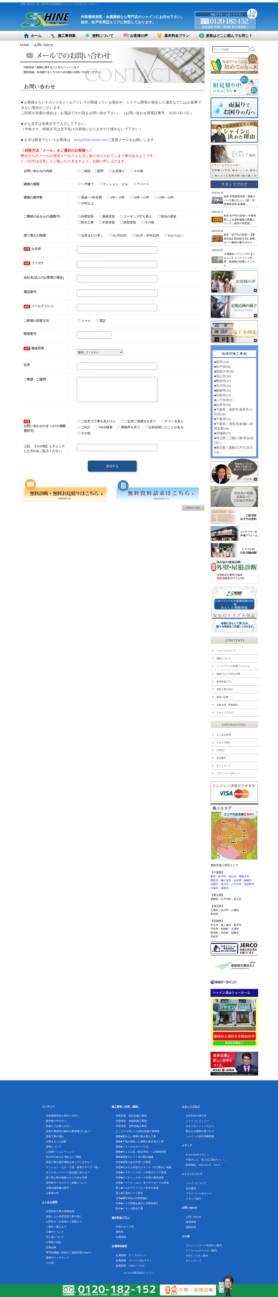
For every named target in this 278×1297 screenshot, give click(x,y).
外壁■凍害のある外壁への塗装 (133, 1162)
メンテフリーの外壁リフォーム (233, 666)
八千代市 (236, 884)
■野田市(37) (222, 381)
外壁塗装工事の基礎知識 (60, 1211)
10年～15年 (139, 197)
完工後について (55, 1237)
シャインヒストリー (197, 1120)
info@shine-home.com (90, 140)
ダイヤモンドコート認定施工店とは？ (68, 1172)
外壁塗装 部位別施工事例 (131, 1115)
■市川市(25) (222, 385)
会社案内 (221, 758)
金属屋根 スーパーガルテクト (134, 1260)
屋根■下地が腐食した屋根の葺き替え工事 (140, 1141)
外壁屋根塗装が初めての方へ (62, 1115)
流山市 (232, 876)
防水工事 (86, 222)
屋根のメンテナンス (57, 1257)
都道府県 (34, 348)
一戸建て (86, 184)
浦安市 (225, 888)
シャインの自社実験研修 (200, 1136)
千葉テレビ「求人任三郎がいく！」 (206, 1159)
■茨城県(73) (222, 433)
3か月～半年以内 (145, 235)
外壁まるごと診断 (56, 1141)
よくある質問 (223, 734)
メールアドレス (39, 306)
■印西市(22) (222, 395)
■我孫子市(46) (224, 371)
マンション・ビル (113, 184)
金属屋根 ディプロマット (131, 1255)
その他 (136, 171)
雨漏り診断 (222, 697)
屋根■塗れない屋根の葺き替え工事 (136, 1136)
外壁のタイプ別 (125, 1226)
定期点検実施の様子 (57, 1187)
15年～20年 (164, 197)
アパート (141, 184)
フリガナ (34, 263)
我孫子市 (244, 876)
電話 (101, 320)
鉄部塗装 (128, 222)
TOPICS (220, 750)
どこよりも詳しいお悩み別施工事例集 (138, 1131)
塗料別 (119, 1231)
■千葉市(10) (222, 419)
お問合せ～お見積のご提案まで (64, 1221)
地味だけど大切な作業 (228, 673)
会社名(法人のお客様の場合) (44, 277)
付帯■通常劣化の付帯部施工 (132, 1198)
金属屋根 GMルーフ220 (130, 1265)
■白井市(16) (222, 404)
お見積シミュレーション (60, 1151)
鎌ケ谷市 (226, 880)
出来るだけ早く (90, 235)
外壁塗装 (86, 216)
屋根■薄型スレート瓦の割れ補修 (134, 1156)
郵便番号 (30, 333)
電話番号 (30, 292)
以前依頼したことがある (164, 432)
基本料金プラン (224, 681)
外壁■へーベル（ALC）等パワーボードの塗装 (142, 1182)
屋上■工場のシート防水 (129, 1193)
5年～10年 (116, 197)
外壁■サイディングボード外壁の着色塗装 (140, 1177)
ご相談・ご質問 (90, 170)
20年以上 (86, 203)
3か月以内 (117, 235)
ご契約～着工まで (56, 1226)
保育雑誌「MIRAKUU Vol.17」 (204, 1164)
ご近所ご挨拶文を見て (138, 426)
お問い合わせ (193, 1216)
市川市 (225, 884)
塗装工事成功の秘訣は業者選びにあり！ (69, 1131)
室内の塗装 (166, 216)
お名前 (32, 248)
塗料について (223, 658)
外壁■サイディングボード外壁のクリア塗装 (141, 1172)
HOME (24, 45)
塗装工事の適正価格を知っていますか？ (69, 1162)
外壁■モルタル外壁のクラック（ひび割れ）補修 (143, 1167)
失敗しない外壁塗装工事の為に (64, 1216)
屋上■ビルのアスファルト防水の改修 (137, 1187)
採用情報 (191, 1221)
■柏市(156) (221, 362)
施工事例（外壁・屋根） (126, 1106)
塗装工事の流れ (224, 689)
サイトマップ (223, 765)
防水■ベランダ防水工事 (129, 1208)
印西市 (214, 884)
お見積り (117, 171)
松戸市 (222, 876)
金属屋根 (121, 1237)
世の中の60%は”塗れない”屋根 (63, 1156)
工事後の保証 (53, 1242)
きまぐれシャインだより (200, 1126)
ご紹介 (84, 432)
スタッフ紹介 (223, 742)
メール (84, 320)
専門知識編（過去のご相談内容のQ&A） (69, 1252)
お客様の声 (52, 1193)
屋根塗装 (107, 216)
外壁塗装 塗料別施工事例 (131, 1126)
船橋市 (248, 880)
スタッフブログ (224, 712)
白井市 (237, 880)
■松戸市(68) (222, 366)
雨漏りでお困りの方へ (59, 1126)
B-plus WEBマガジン (197, 1154)
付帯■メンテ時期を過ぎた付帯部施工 (137, 1203)
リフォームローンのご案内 (201, 1250)
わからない (174, 235)
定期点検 (51, 1247)
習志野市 (249, 884)
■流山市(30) (222, 376)
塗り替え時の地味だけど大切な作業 (66, 1177)
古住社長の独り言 (196, 1115)
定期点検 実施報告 (227, 704)
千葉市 (214, 888)
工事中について (55, 1231)
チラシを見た (173, 426)
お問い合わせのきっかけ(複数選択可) (45, 430)
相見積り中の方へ (56, 1120)
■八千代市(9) (223, 400)
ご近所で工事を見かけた (97, 426)
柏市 (213, 876)
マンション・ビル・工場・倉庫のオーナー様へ (73, 1167)
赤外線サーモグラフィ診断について (66, 1182)
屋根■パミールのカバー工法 (132, 1146)
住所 (27, 365)
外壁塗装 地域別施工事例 (131, 1120)
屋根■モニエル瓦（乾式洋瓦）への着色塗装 (141, 1151)
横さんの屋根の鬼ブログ (200, 1131)
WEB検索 (104, 432)
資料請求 (191, 1227)
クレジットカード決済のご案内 (204, 1245)
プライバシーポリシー (228, 773)
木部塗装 (107, 222)
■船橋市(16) (222, 390)
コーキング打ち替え (136, 216)
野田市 (214, 880)
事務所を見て (129, 432)
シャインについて (225, 650)
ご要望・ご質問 (35, 379)
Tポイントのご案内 (197, 1255)
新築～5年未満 (90, 197)
